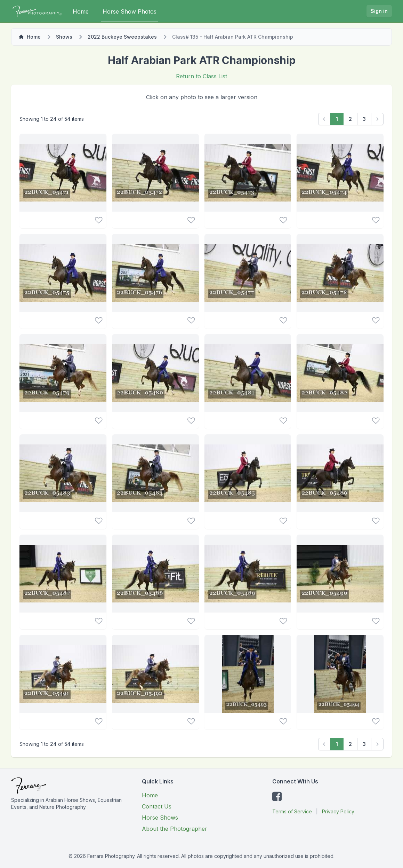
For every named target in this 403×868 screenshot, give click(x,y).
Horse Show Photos (129, 11)
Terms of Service (292, 811)
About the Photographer (174, 828)
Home (81, 11)
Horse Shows (160, 817)
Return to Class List (201, 76)
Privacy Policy (338, 811)
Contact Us (156, 806)
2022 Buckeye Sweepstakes (122, 37)
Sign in (379, 11)
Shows (64, 37)
